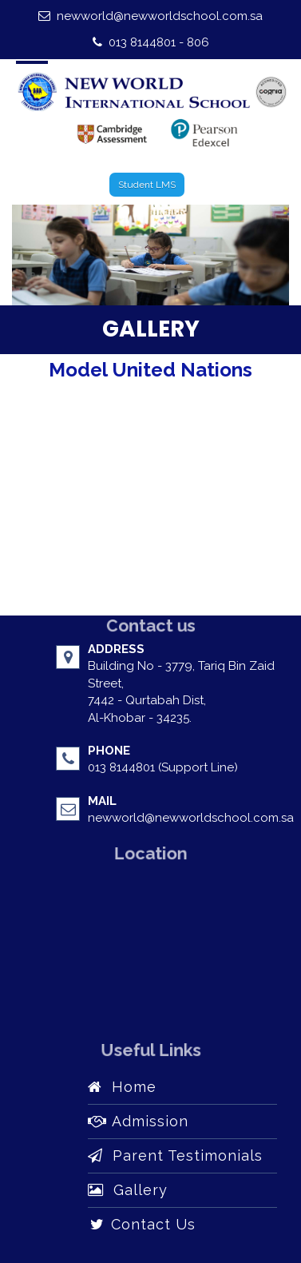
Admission (138, 1121)
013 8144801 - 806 (151, 42)
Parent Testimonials (175, 1155)
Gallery (128, 1189)
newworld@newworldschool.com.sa (150, 16)
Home (122, 1086)
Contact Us (142, 1224)
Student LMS (147, 184)
